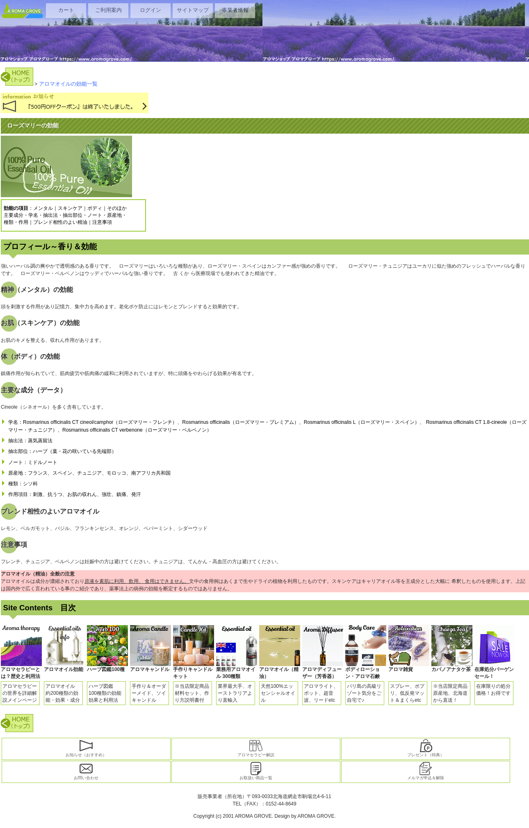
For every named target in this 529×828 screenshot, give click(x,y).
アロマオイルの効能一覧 (68, 84)
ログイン (150, 10)
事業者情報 (235, 10)
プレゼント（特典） (425, 748)
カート (66, 10)
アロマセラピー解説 (255, 748)
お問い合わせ (86, 771)
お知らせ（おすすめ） (86, 748)
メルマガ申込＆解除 (425, 771)
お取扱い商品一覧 (255, 771)
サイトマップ (193, 10)
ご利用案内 (108, 10)
